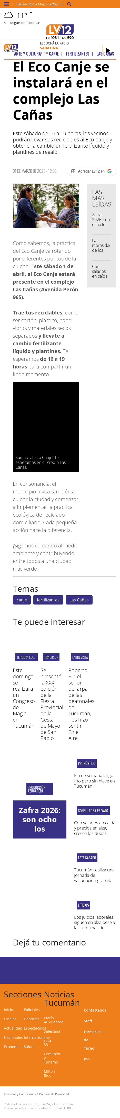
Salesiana (52, 1031)
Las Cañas (79, 600)
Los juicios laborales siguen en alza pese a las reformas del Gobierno (94, 925)
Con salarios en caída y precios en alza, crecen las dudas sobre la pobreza (94, 830)
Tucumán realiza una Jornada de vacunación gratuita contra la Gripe (94, 877)
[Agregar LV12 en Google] (91, 171)
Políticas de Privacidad (54, 1094)
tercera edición (28, 657)
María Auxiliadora (53, 1019)
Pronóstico (86, 763)
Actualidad (13, 1028)
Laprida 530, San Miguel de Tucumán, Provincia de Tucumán (39, 1106)
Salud (29, 1046)
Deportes (31, 1018)
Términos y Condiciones (20, 1094)
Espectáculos (35, 1028)
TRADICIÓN (51, 657)
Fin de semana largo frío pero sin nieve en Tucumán (94, 780)
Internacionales (37, 1037)
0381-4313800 (62, 1108)
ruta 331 (47, 1042)
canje (22, 600)
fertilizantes (48, 600)
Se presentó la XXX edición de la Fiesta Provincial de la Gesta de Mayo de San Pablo (52, 704)
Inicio (8, 1009)
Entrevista (80, 657)
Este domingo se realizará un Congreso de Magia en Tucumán (24, 698)
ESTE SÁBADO (87, 858)
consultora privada (93, 811)
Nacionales (13, 1037)
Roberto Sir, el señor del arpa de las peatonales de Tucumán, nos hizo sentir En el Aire (81, 704)
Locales (10, 1018)
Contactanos (95, 1010)
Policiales (32, 1009)
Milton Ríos (49, 1073)
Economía (12, 1046)
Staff (88, 1020)
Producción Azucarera (36, 789)
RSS (87, 1059)
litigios (83, 905)
